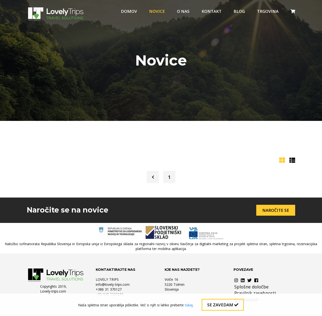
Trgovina (267, 11)
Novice (157, 11)
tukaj (189, 305)
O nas (183, 11)
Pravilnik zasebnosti (255, 293)
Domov (129, 11)
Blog (239, 11)
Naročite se (275, 210)
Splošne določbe (251, 287)
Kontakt (211, 11)
